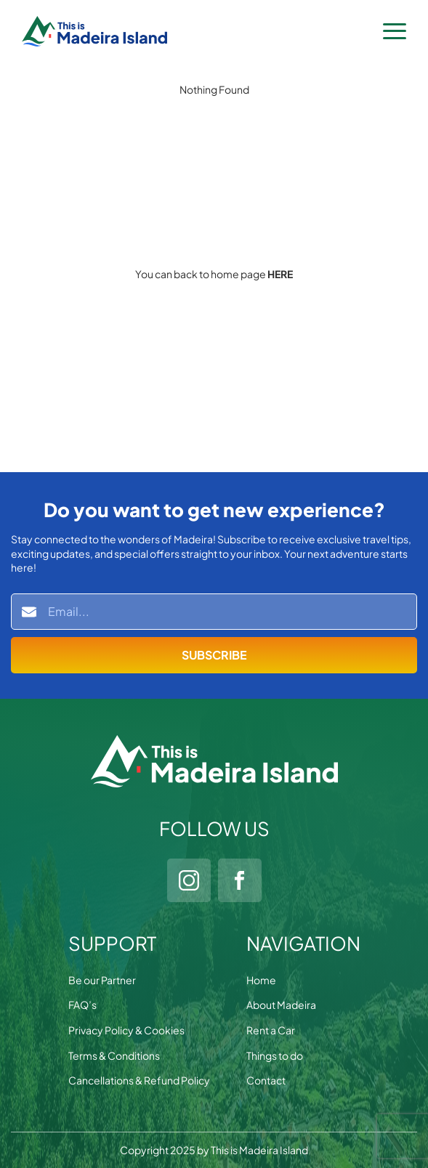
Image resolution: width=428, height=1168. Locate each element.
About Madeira (281, 1004)
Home (261, 979)
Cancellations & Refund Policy (139, 1080)
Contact (266, 1080)
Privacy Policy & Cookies (126, 1030)
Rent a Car (270, 1030)
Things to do (274, 1055)
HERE (280, 273)
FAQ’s (82, 1004)
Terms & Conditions (114, 1055)
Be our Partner (102, 979)
